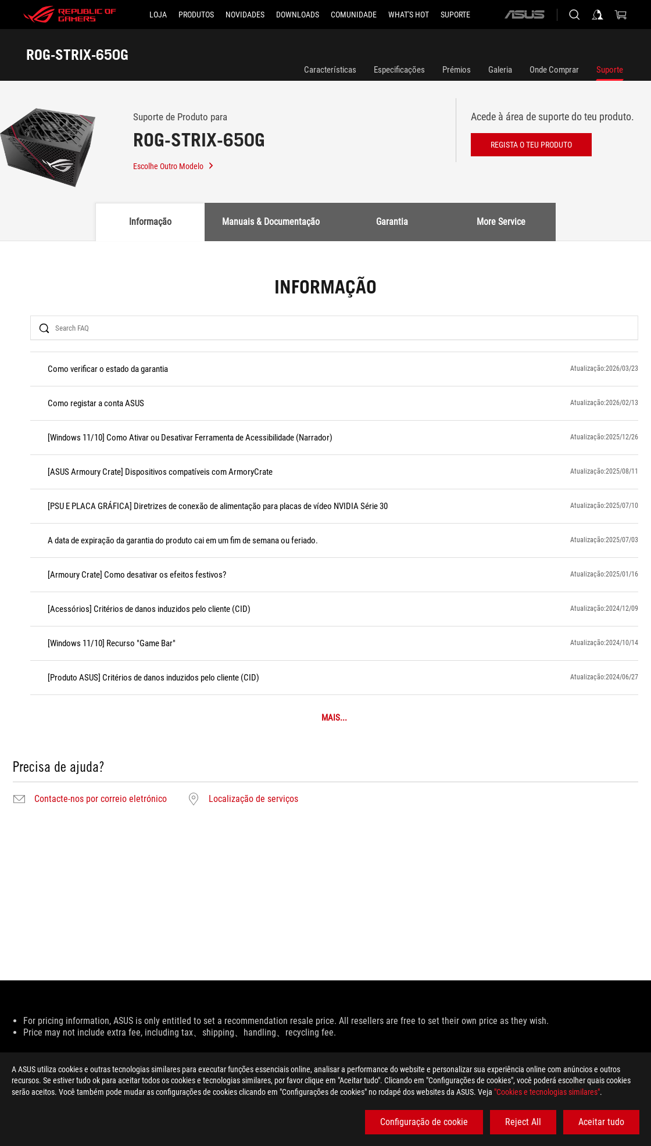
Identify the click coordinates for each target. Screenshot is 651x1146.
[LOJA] (158, 14)
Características (330, 70)
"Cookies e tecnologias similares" (547, 1092)
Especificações (399, 70)
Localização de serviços (253, 799)
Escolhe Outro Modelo (173, 166)
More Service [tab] (501, 221)
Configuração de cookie (424, 1121)
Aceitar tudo (601, 1121)
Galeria (500, 70)
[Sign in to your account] (597, 14)
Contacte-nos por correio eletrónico (100, 799)
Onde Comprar (554, 70)
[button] (196, 14)
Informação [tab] (150, 221)
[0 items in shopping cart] (621, 14)
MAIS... (334, 718)
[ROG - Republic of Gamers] (69, 14)
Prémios (456, 70)
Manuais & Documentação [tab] (271, 221)
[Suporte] (455, 14)
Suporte (609, 70)
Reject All (523, 1121)
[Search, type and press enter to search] (574, 14)
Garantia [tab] (392, 221)
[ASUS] (524, 14)
